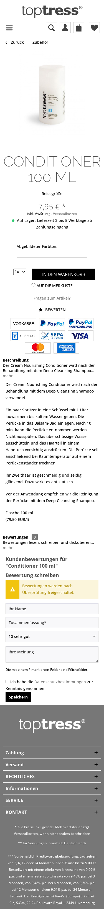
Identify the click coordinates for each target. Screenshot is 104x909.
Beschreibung (16, 360)
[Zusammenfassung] (52, 622)
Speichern (18, 697)
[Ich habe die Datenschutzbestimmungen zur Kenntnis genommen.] (7, 681)
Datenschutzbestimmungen (60, 681)
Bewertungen (15, 537)
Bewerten (52, 309)
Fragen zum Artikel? (52, 298)
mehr (8, 375)
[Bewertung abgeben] (52, 636)
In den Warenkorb (63, 274)
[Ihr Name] (52, 608)
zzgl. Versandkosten (61, 213)
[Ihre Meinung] (52, 654)
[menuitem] (4, 27)
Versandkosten (26, 833)
